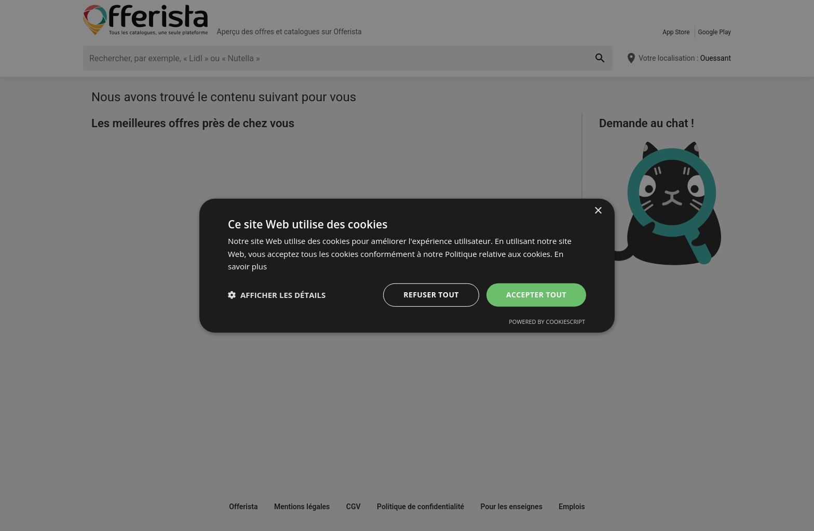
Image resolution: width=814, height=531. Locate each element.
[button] (276, 295)
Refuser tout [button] (431, 294)
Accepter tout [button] (536, 294)
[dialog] (407, 265)
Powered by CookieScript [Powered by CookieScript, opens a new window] (547, 321)
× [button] (598, 210)
